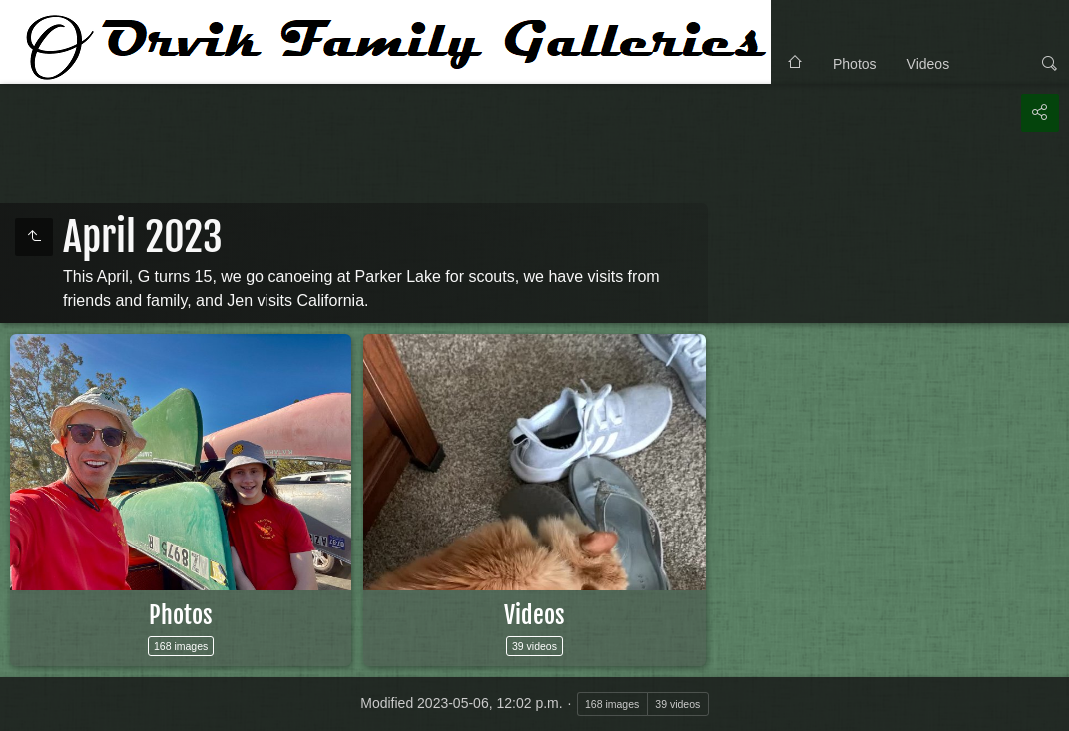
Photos (855, 64)
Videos (928, 64)
